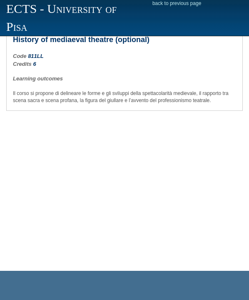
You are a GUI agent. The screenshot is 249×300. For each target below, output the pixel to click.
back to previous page (176, 3)
